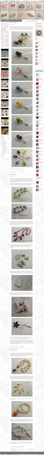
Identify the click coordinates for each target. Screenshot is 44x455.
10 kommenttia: (18, 446)
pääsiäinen (6, 42)
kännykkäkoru (2, 36)
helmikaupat (8, 25)
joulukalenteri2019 (3, 29)
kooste (4, 33)
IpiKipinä (37, 38)
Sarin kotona (37, 150)
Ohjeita (19, 20)
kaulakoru (16, 347)
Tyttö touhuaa (37, 169)
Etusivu (3, 20)
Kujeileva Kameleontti (38, 116)
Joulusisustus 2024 (40, 185)
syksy (4, 45)
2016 (2, 140)
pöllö (8, 42)
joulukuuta (3, 141)
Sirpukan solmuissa (38, 154)
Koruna (37, 108)
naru (1, 39)
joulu (1, 27)
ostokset (2, 40)
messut (8, 38)
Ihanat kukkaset (40, 82)
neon (4, 39)
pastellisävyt (7, 40)
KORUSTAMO (37, 112)
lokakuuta (3, 143)
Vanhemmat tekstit (31, 449)
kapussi (4, 31)
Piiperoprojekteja (38, 135)
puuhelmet (4, 42)
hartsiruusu (2, 25)
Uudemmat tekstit (12, 449)
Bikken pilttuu (37, 89)
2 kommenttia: (17, 346)
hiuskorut (13, 347)
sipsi (4, 44)
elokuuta (3, 145)
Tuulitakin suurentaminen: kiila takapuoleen (40, 132)
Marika (37, 39)
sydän (2, 45)
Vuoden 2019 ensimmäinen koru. (40, 75)
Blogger (30, 453)
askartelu (4, 23)
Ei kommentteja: (18, 171)
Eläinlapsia (40, 181)
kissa (1, 33)
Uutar (36, 173)
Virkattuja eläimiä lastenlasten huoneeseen (40, 87)
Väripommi (12, 24)
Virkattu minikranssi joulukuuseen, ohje (40, 148)
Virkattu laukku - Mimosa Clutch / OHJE (40, 190)
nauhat (3, 39)
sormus (8, 44)
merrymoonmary (24, 453)
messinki (5, 38)
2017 (2, 139)
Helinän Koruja (37, 97)
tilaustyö (7, 45)
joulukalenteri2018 (3, 28)
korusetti (18, 347)
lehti (4, 37)
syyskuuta (3, 144)
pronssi (22, 347)
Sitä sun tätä (12, 176)
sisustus (6, 44)
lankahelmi (7, 36)
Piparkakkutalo (40, 166)
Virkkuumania (37, 188)
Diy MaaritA (37, 93)
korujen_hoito (7, 33)
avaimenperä (7, 23)
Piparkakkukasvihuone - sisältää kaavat (40, 140)
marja (8, 37)
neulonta (5, 39)
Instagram (14, 20)
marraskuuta (3, 142)
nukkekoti (7, 39)
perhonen (20, 347)
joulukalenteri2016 (6, 27)
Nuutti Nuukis (37, 131)
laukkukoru (13, 172)
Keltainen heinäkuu (13, 350)
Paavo (4, 40)
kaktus (1, 31)
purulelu (2, 42)
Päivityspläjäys (40, 101)
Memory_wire (2, 38)
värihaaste (2, 47)
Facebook (8, 20)
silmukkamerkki (2, 44)
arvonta (2, 23)
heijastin (5, 25)
